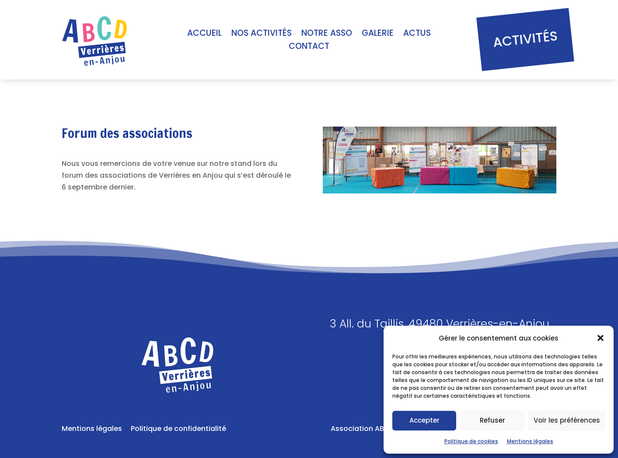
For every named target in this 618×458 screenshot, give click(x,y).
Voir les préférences (567, 420)
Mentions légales (530, 441)
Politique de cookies (471, 441)
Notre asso (326, 34)
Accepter (424, 420)
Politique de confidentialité (178, 429)
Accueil (204, 34)
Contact (309, 47)
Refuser (492, 420)
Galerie (378, 34)
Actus (417, 34)
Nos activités (261, 34)
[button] (600, 338)
